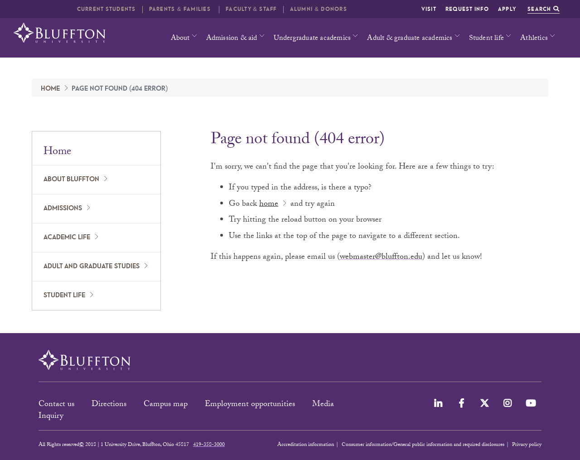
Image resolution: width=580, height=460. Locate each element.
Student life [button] (486, 39)
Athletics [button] (534, 39)
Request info (467, 9)
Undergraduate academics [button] (312, 39)
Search (543, 9)
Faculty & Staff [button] (251, 9)
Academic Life (67, 237)
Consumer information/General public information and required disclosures (423, 445)
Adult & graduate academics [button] (409, 39)
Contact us (56, 405)
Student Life (64, 295)
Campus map (166, 405)
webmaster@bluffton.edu (381, 258)
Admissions (63, 208)
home (268, 205)
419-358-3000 (209, 445)
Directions (109, 405)
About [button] (180, 39)
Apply (507, 9)
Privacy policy (526, 445)
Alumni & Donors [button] (318, 9)
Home (50, 88)
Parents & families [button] (181, 9)
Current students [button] (106, 9)
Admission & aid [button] (231, 39)
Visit (428, 9)
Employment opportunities (250, 405)
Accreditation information (305, 445)
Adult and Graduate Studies (92, 266)
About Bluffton (71, 179)
